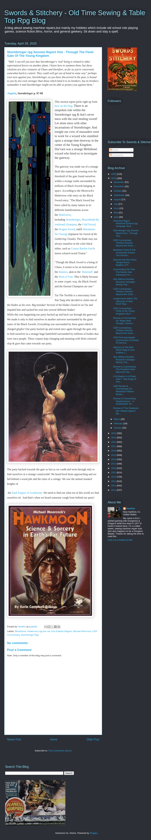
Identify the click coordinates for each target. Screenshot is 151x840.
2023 (114, 437)
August (117, 199)
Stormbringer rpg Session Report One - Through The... (125, 233)
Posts (114, 150)
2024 (114, 433)
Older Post (93, 739)
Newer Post (14, 739)
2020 (114, 450)
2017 (114, 463)
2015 (114, 472)
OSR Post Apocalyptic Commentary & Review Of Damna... (126, 340)
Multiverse (65, 214)
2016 (114, 468)
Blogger (93, 833)
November (119, 186)
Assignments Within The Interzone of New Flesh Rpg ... (125, 301)
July (116, 204)
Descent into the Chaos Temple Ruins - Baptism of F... (124, 262)
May (116, 212)
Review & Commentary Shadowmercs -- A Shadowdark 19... (124, 401)
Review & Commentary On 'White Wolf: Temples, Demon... (124, 321)
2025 (114, 178)
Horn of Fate (66, 276)
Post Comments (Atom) (60, 750)
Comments (116, 155)
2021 (114, 446)
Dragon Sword (67, 229)
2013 (114, 481)
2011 (114, 490)
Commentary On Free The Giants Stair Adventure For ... (124, 272)
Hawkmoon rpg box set (38, 631)
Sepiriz (12, 93)
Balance (63, 271)
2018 (114, 459)
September (119, 195)
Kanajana (71, 224)
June (116, 208)
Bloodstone (20, 631)
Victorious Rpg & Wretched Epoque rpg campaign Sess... (125, 223)
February (118, 423)
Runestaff (87, 271)
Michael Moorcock (82, 631)
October (118, 191)
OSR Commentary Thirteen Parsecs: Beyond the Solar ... (124, 243)
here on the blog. (64, 105)
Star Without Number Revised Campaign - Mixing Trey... (124, 282)
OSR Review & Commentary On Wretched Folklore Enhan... (123, 390)
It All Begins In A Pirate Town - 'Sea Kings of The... (124, 379)
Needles (131, 508)
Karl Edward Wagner (61, 631)
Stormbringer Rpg (30, 635)
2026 (114, 174)
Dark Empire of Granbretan (27, 492)
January (118, 427)
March (117, 419)
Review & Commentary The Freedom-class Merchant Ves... (124, 369)
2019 (114, 455)
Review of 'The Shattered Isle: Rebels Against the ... (125, 411)
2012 (114, 485)
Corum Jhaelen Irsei (82, 248)
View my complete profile (120, 540)
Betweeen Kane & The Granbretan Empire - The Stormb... (124, 252)
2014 (114, 476)
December (119, 182)
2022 (114, 442)
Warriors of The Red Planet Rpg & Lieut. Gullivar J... (124, 350)
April (116, 217)
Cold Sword (88, 224)
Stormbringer (73, 219)
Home (53, 739)
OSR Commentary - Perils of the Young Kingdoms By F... (123, 311)
